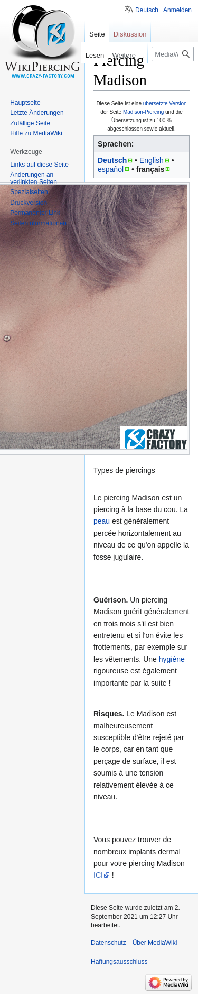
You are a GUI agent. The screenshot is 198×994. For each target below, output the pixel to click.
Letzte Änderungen (36, 112)
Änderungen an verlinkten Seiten (33, 178)
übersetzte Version (165, 103)
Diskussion (130, 34)
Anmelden (177, 10)
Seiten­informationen (38, 223)
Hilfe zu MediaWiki (36, 133)
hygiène (172, 659)
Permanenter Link (35, 212)
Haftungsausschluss (119, 961)
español (111, 169)
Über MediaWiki (155, 942)
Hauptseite (25, 102)
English (151, 160)
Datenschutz (108, 942)
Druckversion (28, 202)
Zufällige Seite (30, 123)
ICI (98, 875)
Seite (97, 34)
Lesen (93, 55)
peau (101, 521)
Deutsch (112, 160)
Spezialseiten (29, 192)
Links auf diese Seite (39, 164)
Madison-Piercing (143, 112)
